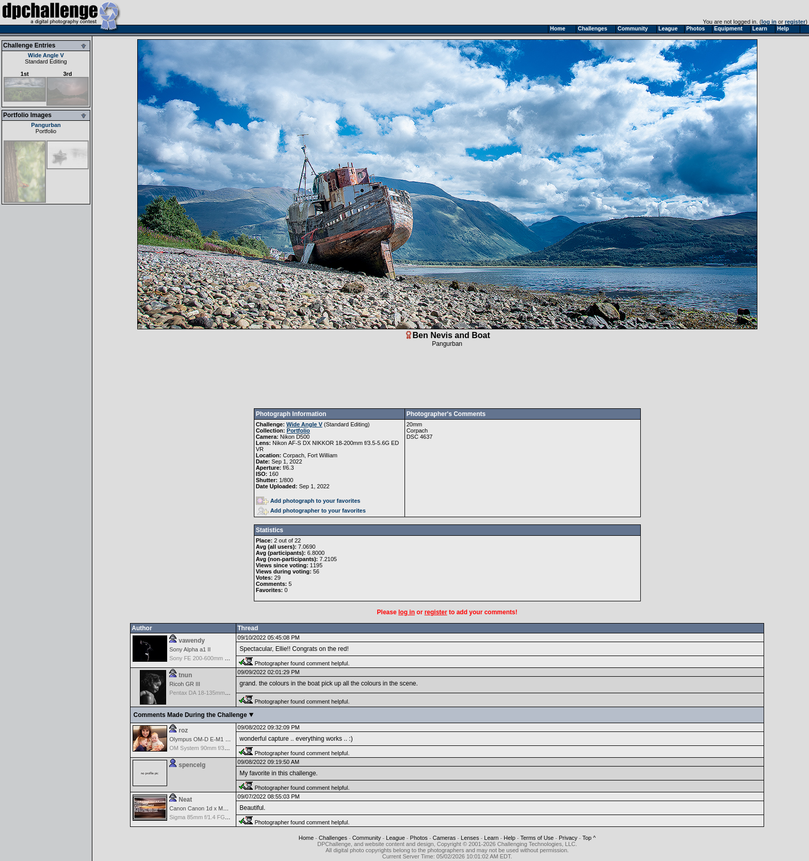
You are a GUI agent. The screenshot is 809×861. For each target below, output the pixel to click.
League (395, 838)
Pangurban (45, 125)
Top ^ (589, 838)
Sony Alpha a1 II (190, 649)
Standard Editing (46, 61)
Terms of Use (537, 838)
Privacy (568, 838)
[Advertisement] (447, 378)
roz (183, 730)
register (795, 22)
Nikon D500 (295, 437)
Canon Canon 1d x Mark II (202, 808)
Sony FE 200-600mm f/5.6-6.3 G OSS (217, 658)
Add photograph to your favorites (308, 501)
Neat (185, 799)
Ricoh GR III (184, 684)
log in (769, 22)
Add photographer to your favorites (311, 510)
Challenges (333, 838)
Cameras (444, 838)
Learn (491, 838)
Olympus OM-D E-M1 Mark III (206, 739)
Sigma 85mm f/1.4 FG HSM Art (208, 817)
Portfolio (46, 131)
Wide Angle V (46, 55)
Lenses (470, 838)
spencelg (192, 765)
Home (306, 838)
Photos (419, 838)
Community (366, 838)
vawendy (192, 640)
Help (509, 838)
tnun (185, 675)
